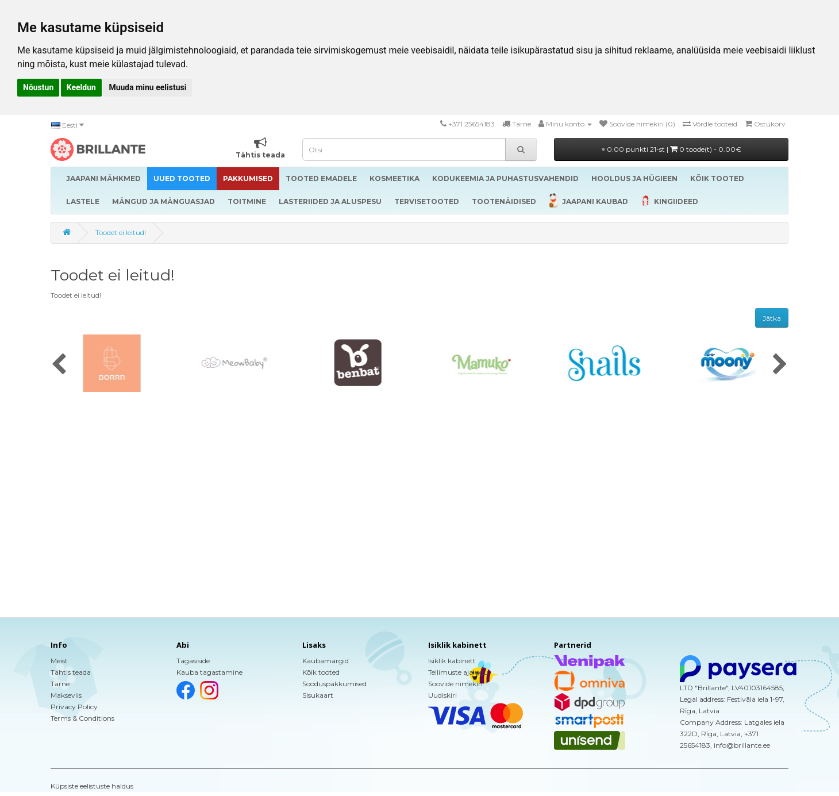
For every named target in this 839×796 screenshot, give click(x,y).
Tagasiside (193, 660)
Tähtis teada (71, 672)
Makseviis (66, 695)
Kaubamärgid (325, 660)
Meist (59, 660)
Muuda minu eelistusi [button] (147, 87)
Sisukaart (317, 695)
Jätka (772, 318)
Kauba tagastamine (209, 672)
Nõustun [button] (38, 87)
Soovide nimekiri (455, 683)
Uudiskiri (442, 695)
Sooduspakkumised (334, 683)
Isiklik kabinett (452, 660)
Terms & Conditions (82, 718)
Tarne (60, 683)
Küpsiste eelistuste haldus (92, 786)
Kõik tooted (321, 672)
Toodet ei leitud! (120, 232)
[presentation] (59, 364)
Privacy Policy (74, 706)
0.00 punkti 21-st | (671, 149)
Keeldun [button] (81, 87)
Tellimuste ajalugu (458, 672)
